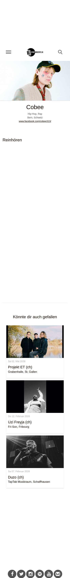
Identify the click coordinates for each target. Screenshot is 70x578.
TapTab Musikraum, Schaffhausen (29, 481)
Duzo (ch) (16, 477)
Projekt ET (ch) (20, 367)
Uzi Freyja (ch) (20, 422)
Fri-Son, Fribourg (18, 426)
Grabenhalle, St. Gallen (22, 371)
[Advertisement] (33, 529)
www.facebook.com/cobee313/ (35, 121)
